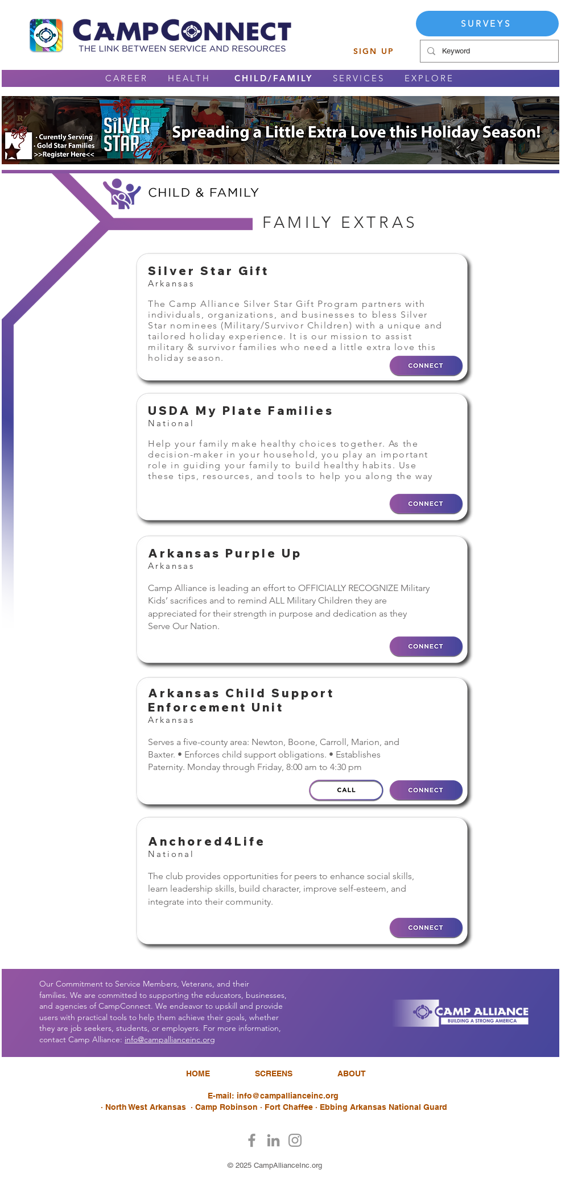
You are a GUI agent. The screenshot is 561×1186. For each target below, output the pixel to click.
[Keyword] (488, 51)
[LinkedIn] (273, 1140)
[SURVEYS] (487, 23)
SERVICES (359, 78)
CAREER (126, 78)
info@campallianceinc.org (170, 1039)
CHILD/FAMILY (273, 78)
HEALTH (189, 78)
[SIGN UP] (374, 51)
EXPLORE (429, 78)
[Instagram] (295, 1140)
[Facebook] (252, 1140)
